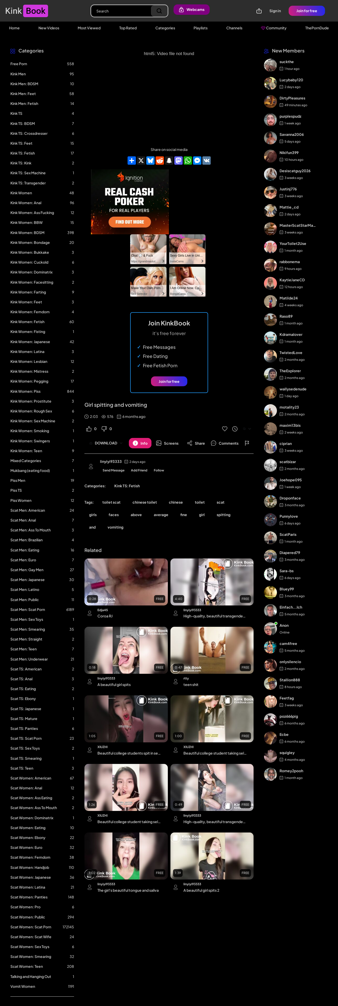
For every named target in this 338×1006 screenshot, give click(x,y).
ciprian (286, 443)
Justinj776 (288, 188)
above (136, 514)
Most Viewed (89, 27)
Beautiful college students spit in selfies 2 (129, 753)
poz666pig (289, 716)
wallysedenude (293, 389)
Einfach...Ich (291, 607)
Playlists (201, 27)
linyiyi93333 (111, 461)
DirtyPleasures (292, 98)
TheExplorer (290, 370)
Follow (159, 470)
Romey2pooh (291, 770)
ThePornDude (317, 27)
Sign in (275, 10)
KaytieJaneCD (292, 279)
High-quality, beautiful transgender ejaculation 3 (215, 821)
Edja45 (102, 610)
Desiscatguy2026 (295, 170)
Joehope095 (291, 479)
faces (114, 514)
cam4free (288, 643)
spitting (223, 514)
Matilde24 (289, 298)
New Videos (48, 27)
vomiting (115, 527)
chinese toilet (144, 502)
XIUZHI (102, 747)
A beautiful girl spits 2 (201, 890)
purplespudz (290, 116)
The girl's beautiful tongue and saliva (128, 890)
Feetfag (287, 698)
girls (93, 514)
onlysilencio (290, 661)
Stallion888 (290, 679)
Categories (165, 27)
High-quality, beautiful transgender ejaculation (215, 616)
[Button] (140, 443)
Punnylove (289, 516)
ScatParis (288, 534)
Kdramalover (291, 334)
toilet (200, 502)
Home (14, 27)
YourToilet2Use (293, 243)
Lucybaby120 (291, 79)
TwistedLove (291, 352)
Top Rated (128, 27)
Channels (234, 27)
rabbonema (290, 261)
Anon (284, 625)
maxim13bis (290, 425)
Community (274, 27)
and (92, 527)
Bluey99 (287, 589)
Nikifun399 (289, 152)
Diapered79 (290, 552)
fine (183, 514)
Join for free (306, 10)
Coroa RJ (104, 616)
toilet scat (111, 502)
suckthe (287, 61)
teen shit (190, 684)
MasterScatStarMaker (298, 225)
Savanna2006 (292, 134)
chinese (176, 502)
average (161, 514)
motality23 (289, 407)
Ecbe (284, 734)
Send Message (113, 470)
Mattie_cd (289, 207)
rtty (186, 678)
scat (220, 502)
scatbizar (288, 461)
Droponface (290, 498)
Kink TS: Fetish (127, 485)
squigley (287, 752)
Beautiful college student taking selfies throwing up (215, 753)
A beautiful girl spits (114, 684)
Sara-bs (287, 570)
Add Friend (139, 470)
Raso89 (286, 316)
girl (202, 514)
